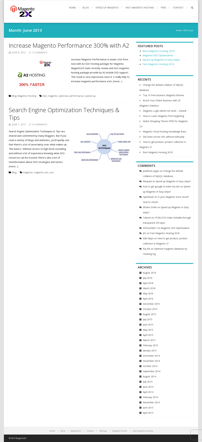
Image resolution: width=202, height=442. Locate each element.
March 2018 (149, 288)
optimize (63, 95)
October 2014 (150, 366)
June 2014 (148, 386)
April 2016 (148, 298)
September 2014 (151, 371)
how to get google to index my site (161, 186)
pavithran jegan (151, 170)
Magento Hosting (27, 95)
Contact (178, 7)
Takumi (147, 217)
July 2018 (147, 277)
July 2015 (147, 319)
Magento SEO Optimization (158, 55)
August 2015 (149, 314)
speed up (90, 95)
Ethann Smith (150, 207)
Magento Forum (119, 431)
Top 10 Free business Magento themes (163, 95)
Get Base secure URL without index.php (163, 136)
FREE (163, 7)
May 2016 (148, 293)
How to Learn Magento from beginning (163, 116)
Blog (86, 7)
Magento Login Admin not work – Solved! (164, 110)
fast (45, 95)
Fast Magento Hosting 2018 (158, 64)
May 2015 (148, 329)
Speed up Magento (107, 7)
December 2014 (151, 355)
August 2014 (149, 376)
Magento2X (76, 431)
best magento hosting (143, 431)
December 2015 (151, 303)
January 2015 (150, 350)
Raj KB (146, 248)
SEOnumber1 (150, 228)
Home (72, 7)
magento (53, 95)
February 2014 (150, 397)
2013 (185, 30)
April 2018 (148, 283)
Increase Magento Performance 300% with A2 (69, 45)
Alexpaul (147, 181)
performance (76, 95)
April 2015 (148, 334)
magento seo (41, 172)
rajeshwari (148, 196)
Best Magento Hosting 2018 (159, 51)
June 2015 (148, 324)
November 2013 (151, 402)
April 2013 (148, 412)
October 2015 (150, 309)
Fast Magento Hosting (139, 7)
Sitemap (103, 431)
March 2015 (149, 340)
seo (52, 172)
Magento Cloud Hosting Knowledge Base (164, 131)
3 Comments (39, 52)
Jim (144, 233)
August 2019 (149, 272)
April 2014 (148, 392)
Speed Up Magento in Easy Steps (161, 59)
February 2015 (150, 345)
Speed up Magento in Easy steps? (173, 181)
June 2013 (148, 407)
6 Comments (39, 124)
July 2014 (147, 381)
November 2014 (151, 360)
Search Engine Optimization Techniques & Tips (64, 114)
